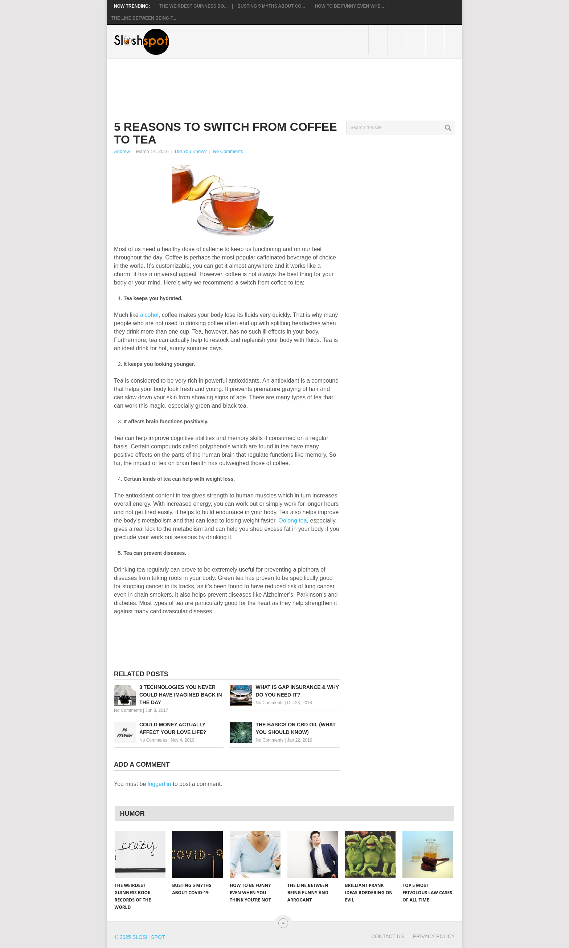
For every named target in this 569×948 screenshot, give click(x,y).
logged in (159, 784)
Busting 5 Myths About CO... (271, 6)
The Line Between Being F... (143, 18)
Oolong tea (292, 520)
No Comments (228, 151)
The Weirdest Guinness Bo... (193, 6)
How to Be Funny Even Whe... (349, 6)
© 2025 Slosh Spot (139, 937)
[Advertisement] (246, 84)
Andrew (122, 151)
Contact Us (387, 936)
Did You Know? (191, 151)
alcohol (149, 315)
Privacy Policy (434, 936)
